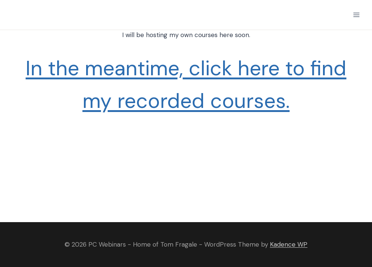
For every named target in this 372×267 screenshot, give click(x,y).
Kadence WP (288, 244)
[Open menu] (356, 14)
